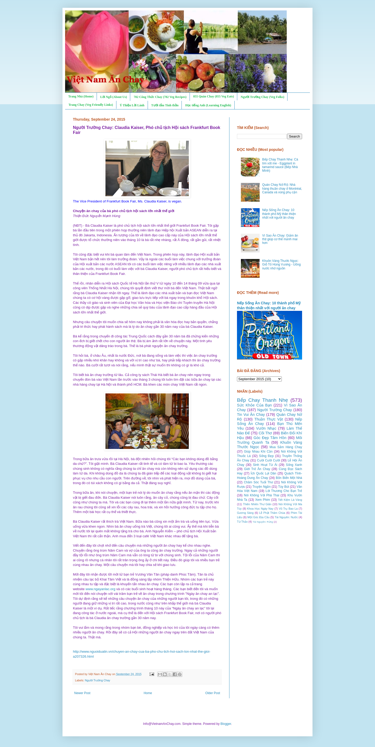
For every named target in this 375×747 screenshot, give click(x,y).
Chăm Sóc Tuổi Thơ (258, 482)
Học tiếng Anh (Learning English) (208, 105)
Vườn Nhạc (266, 428)
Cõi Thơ (265, 433)
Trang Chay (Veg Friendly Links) (90, 105)
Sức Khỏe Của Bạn (254, 405)
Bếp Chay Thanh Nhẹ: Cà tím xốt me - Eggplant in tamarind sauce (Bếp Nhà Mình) (280, 165)
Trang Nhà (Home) (80, 96)
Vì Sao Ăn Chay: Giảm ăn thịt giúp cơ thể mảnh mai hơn (280, 239)
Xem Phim (262, 500)
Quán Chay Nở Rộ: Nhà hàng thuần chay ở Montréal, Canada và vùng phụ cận (282, 188)
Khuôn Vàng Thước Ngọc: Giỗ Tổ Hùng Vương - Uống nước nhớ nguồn (281, 264)
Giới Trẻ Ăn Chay (257, 469)
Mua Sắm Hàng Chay (286, 447)
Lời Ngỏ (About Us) (113, 97)
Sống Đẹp (266, 456)
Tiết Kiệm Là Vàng (290, 499)
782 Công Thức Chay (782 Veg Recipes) (160, 97)
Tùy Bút (283, 487)
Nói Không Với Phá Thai (261, 495)
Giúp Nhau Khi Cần (258, 451)
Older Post (212, 693)
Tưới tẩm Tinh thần (165, 105)
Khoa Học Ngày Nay (260, 508)
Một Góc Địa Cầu (258, 517)
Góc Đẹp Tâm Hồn (270, 438)
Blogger (226, 724)
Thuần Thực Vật (268, 419)
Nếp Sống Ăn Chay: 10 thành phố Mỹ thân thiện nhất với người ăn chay (279, 213)
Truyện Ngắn (261, 487)
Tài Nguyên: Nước (286, 517)
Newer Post (82, 693)
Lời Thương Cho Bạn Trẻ (284, 491)
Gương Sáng (245, 512)
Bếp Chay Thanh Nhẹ (262, 400)
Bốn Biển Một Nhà (289, 478)
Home (148, 693)
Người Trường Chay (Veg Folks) (262, 97)
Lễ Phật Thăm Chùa (272, 512)
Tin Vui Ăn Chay (251, 414)
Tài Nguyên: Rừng (263, 521)
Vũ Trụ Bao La (288, 508)
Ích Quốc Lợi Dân (263, 473)
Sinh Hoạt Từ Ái (265, 465)
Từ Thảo (242, 521)
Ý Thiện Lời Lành (132, 105)
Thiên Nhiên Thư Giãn (257, 504)
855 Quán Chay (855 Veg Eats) (213, 96)
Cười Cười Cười (268, 460)
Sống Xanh (294, 465)
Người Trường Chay (97, 680)
